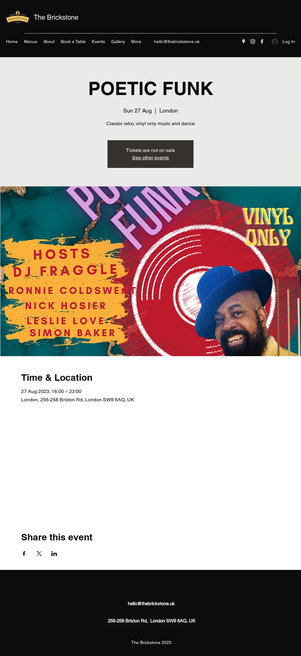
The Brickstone (56, 17)
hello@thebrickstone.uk (177, 41)
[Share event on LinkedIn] (54, 553)
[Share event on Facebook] (24, 553)
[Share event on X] (39, 553)
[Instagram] (253, 41)
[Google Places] (243, 41)
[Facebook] (262, 41)
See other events (150, 158)
